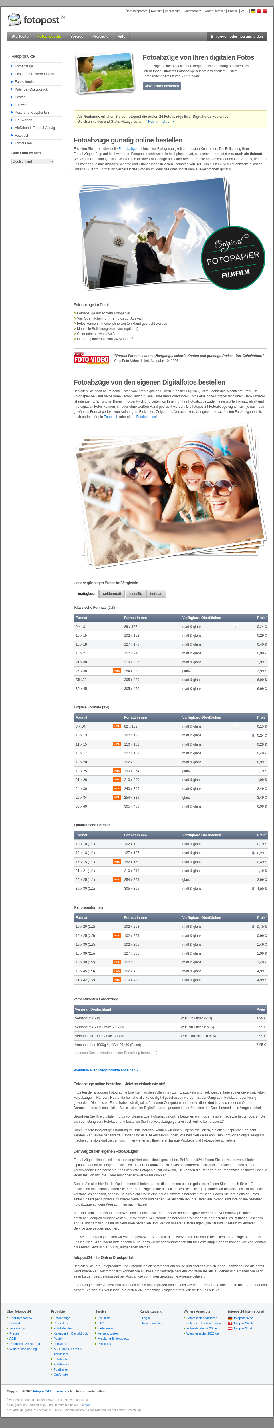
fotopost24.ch (243, 1323)
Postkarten (61, 1369)
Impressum (172, 11)
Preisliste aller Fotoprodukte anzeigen (105, 1070)
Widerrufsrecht (215, 11)
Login (146, 1318)
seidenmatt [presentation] (112, 594)
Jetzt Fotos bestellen (162, 86)
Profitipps (104, 1343)
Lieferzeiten (106, 1328)
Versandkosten (108, 1333)
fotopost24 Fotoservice (50, 1391)
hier (87, 1405)
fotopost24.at (243, 1328)
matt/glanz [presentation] (86, 594)
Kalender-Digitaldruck (31, 89)
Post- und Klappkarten (32, 113)
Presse (233, 11)
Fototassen (23, 143)
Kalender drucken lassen (203, 1323)
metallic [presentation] (135, 594)
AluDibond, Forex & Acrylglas (37, 128)
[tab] (86, 594)
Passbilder (61, 1323)
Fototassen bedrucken (201, 1318)
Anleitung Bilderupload (113, 1338)
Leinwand (22, 105)
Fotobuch (22, 136)
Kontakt (156, 11)
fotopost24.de (243, 1318)
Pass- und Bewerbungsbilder (37, 74)
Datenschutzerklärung (24, 1343)
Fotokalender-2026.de (201, 1328)
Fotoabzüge (24, 66)
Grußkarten (23, 120)
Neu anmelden (159, 122)
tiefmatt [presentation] (156, 594)
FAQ (101, 1323)
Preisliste (104, 1318)
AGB (244, 11)
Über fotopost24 (137, 11)
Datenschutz (192, 11)
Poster (20, 97)
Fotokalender (25, 82)
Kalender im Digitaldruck (71, 1333)
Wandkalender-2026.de (202, 1333)
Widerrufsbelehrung (23, 1349)
